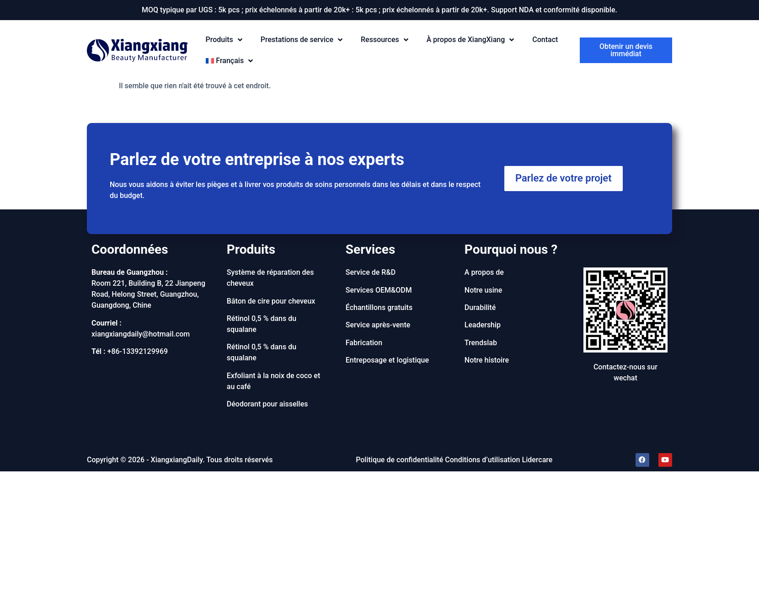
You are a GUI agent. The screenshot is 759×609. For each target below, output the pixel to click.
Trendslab (481, 342)
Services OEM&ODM (379, 290)
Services (371, 249)
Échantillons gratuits (379, 307)
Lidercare (537, 459)
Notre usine (483, 290)
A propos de (484, 272)
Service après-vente (378, 325)
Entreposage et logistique (387, 360)
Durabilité (480, 307)
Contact (545, 39)
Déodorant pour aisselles (267, 404)
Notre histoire (487, 360)
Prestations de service (301, 40)
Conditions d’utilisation (482, 459)
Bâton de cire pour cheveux (271, 301)
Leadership (483, 325)
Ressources (384, 40)
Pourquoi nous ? (511, 249)
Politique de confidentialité (399, 459)
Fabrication (364, 342)
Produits (224, 40)
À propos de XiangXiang (470, 40)
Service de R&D (371, 272)
